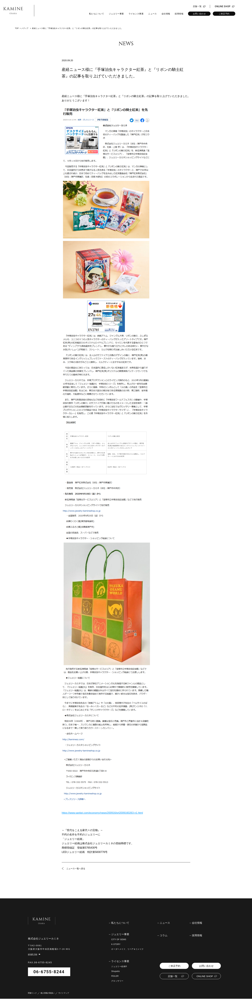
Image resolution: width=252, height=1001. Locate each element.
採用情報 (179, 14)
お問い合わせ (199, 14)
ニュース (152, 14)
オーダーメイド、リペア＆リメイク (127, 949)
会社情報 (166, 14)
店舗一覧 (197, 6)
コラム (163, 935)
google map (32, 956)
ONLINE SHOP (222, 6)
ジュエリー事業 (116, 14)
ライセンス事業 (136, 14)
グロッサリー (117, 981)
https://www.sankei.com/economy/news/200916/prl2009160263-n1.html (102, 812)
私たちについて (96, 14)
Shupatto (115, 971)
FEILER (115, 976)
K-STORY (115, 944)
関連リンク (32, 995)
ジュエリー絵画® (119, 966)
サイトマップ (63, 995)
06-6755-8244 (49, 974)
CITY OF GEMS (118, 939)
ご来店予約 (224, 14)
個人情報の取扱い (47, 995)
